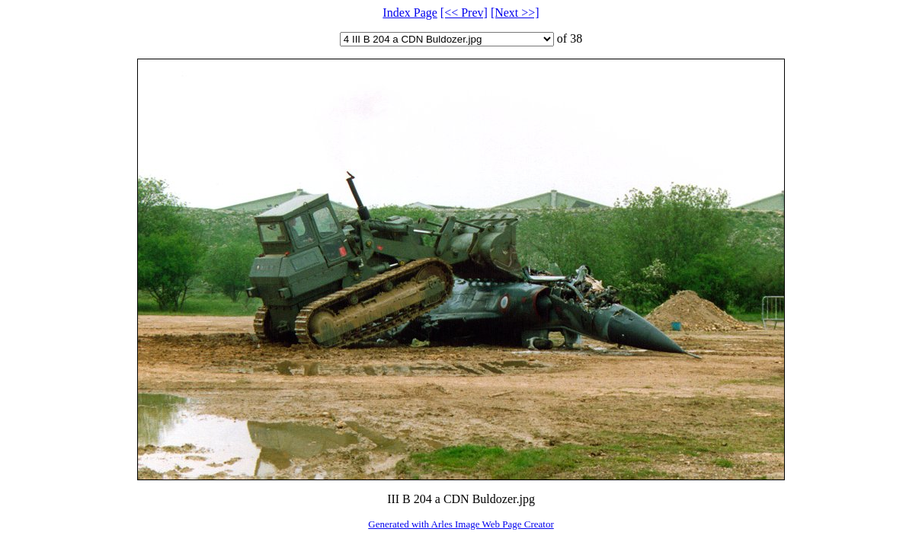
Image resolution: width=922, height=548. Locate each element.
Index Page (410, 12)
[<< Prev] (464, 12)
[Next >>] (515, 12)
